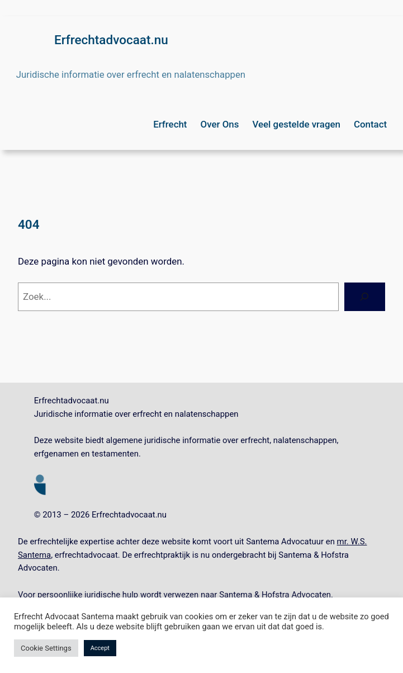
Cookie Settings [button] (46, 648)
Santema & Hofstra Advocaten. (276, 595)
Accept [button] (100, 648)
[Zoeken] (364, 297)
